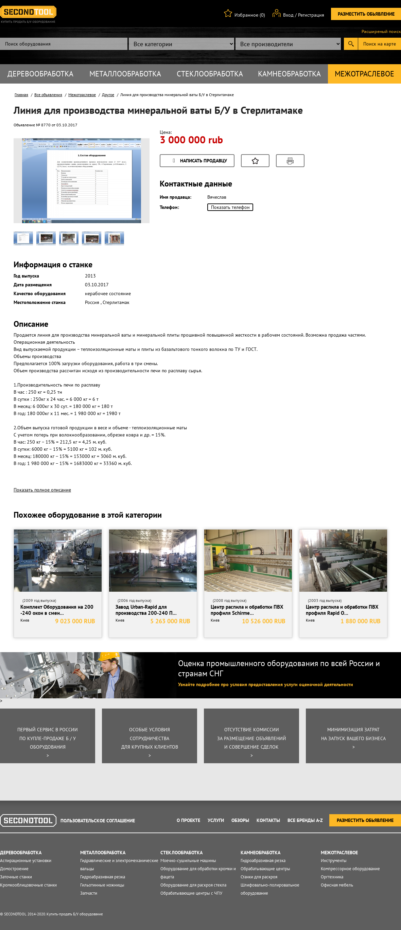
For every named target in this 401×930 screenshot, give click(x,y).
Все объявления (48, 94)
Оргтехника (332, 877)
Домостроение (14, 869)
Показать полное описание (42, 489)
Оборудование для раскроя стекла (193, 885)
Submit (351, 44)
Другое (108, 94)
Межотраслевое (364, 73)
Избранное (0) (249, 15)
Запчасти (88, 893)
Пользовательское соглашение (97, 820)
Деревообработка (40, 73)
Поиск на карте (379, 44)
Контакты (268, 820)
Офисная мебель (337, 885)
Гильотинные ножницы (102, 885)
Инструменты (334, 860)
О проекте (188, 820)
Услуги (216, 820)
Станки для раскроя (259, 877)
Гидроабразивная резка (102, 877)
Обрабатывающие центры (265, 869)
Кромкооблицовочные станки (28, 885)
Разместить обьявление (366, 14)
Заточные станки (16, 877)
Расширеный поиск (381, 32)
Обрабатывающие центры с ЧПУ (191, 893)
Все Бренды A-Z (305, 820)
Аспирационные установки (25, 860)
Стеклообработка (210, 73)
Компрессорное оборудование (350, 869)
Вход (288, 15)
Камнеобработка (289, 73)
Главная (21, 94)
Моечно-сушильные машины (188, 860)
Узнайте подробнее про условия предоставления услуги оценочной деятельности (265, 684)
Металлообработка (125, 73)
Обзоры (240, 820)
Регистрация (311, 15)
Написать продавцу (199, 161)
